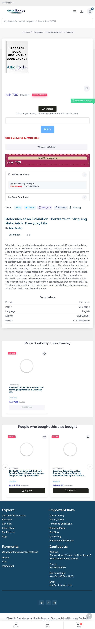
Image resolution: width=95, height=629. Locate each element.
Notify (47, 129)
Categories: (38, 32)
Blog (4, 531)
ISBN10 (9, 316)
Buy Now (27, 488)
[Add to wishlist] (87, 89)
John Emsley (14, 385)
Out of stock (47, 109)
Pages (8, 307)
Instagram (45, 207)
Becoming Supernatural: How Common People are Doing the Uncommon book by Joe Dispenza (69, 470)
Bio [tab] (28, 234)
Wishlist (46, 147)
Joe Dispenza (58, 465)
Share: (8, 207)
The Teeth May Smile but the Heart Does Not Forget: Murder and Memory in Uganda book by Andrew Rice (26, 470)
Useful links (7, 3)
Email (18, 207)
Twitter (30, 207)
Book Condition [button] (18, 197)
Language (10, 311)
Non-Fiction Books (54, 32)
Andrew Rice (14, 465)
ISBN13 (9, 320)
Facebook (61, 207)
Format (9, 302)
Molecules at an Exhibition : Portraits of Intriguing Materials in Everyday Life (26, 390)
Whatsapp (75, 207)
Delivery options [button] (18, 174)
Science (69, 32)
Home (26, 32)
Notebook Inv (47, 616)
